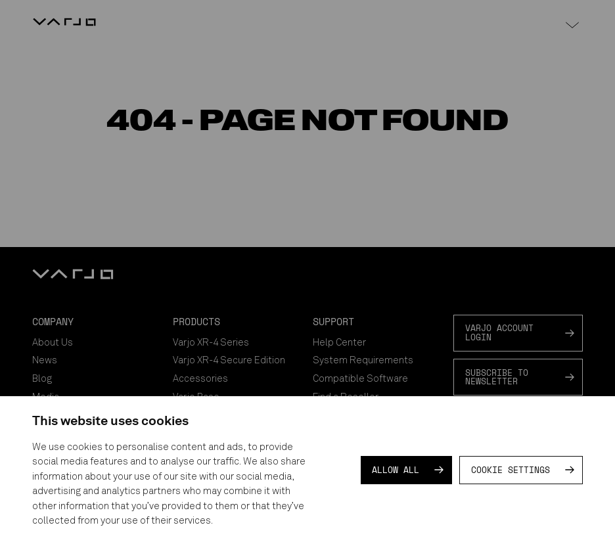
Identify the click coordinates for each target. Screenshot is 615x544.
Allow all (395, 469)
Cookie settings (510, 469)
